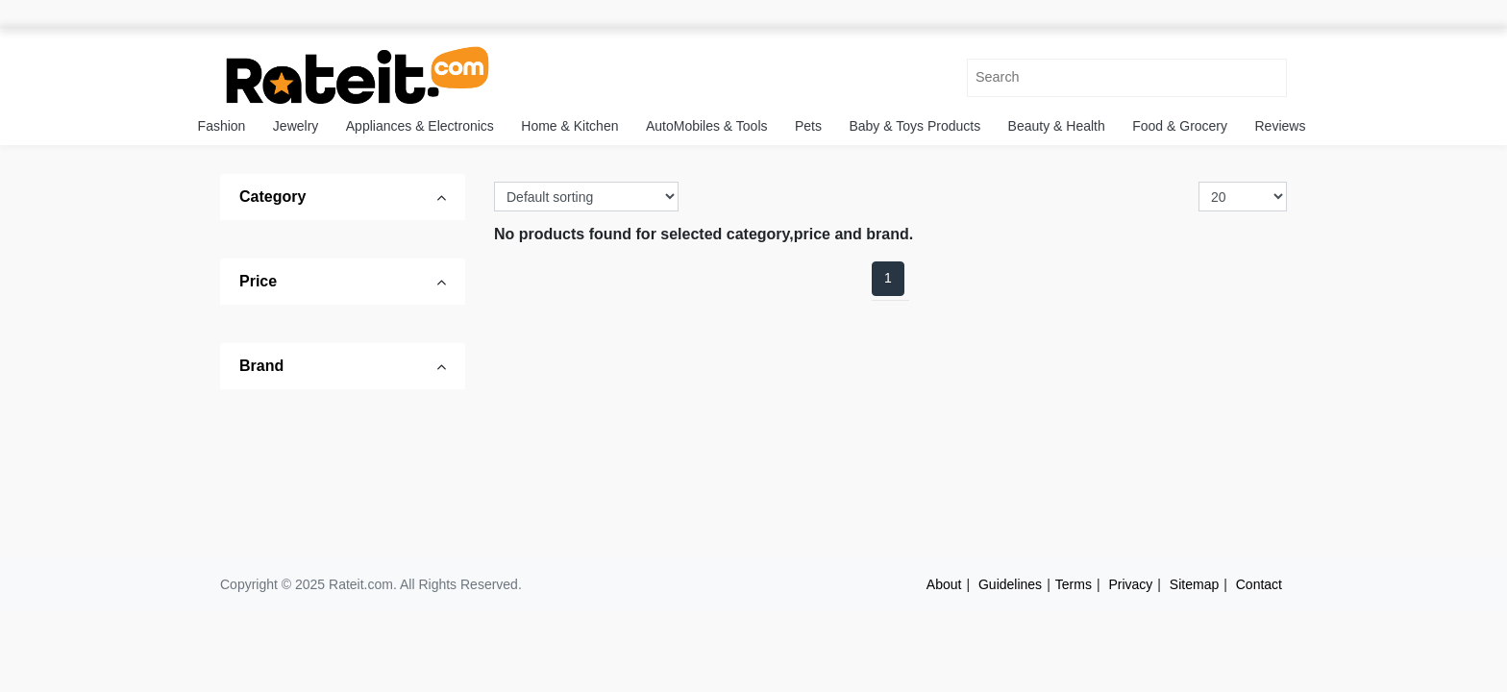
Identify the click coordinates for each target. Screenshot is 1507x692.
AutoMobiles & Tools (707, 126)
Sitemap (1194, 584)
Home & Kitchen (569, 126)
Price (258, 281)
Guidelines (1010, 584)
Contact (1259, 584)
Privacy (1130, 584)
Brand (261, 366)
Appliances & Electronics (420, 126)
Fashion (222, 126)
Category (272, 196)
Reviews (1280, 126)
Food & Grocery (1179, 126)
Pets (808, 126)
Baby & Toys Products (914, 126)
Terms (1073, 584)
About (944, 584)
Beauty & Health (1056, 126)
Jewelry (295, 126)
